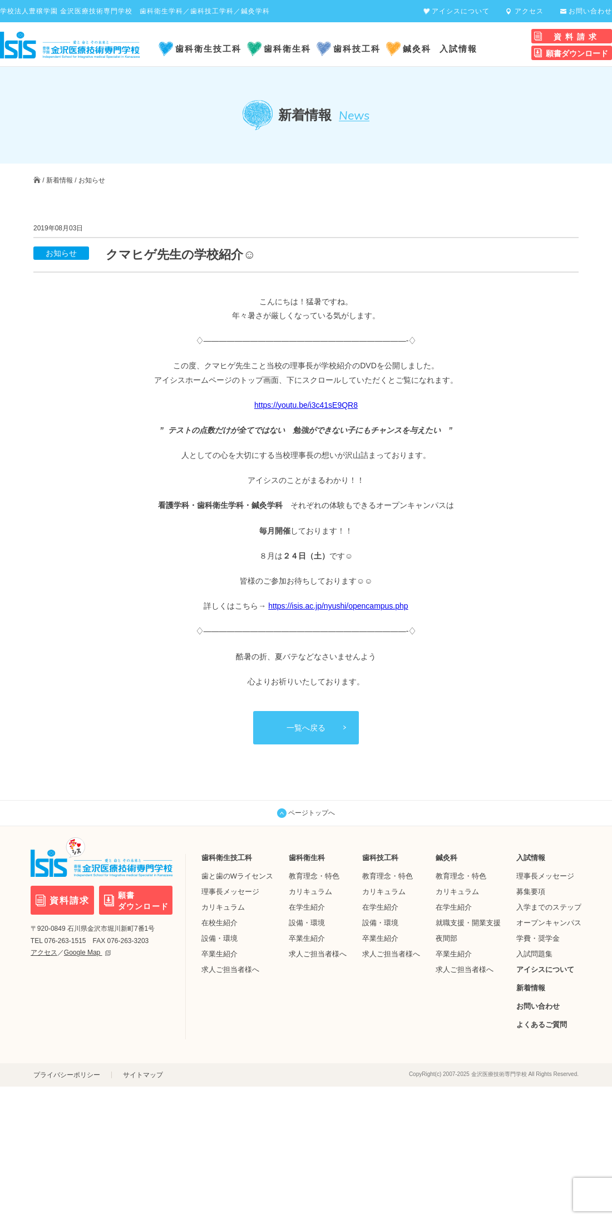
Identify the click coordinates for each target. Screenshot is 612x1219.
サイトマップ (143, 1075)
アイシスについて (461, 11)
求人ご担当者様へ (230, 969)
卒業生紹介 (219, 953)
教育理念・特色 (314, 875)
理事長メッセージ (230, 891)
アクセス (529, 11)
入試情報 (458, 48)
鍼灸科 (417, 48)
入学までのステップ (548, 906)
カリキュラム (223, 906)
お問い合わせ (590, 11)
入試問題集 (534, 953)
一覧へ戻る (306, 727)
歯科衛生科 (287, 48)
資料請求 (577, 36)
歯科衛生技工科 (208, 48)
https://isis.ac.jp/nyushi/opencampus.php (338, 605)
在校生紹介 (219, 922)
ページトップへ (306, 813)
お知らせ (91, 180)
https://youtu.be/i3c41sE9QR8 (306, 404)
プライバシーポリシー (66, 1075)
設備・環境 (219, 938)
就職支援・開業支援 (468, 922)
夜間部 (446, 938)
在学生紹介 (307, 906)
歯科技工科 (357, 48)
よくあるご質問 (541, 1024)
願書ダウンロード (577, 53)
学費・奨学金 (538, 938)
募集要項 (530, 891)
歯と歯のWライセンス (237, 875)
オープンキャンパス (548, 922)
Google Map (87, 952)
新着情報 (59, 180)
